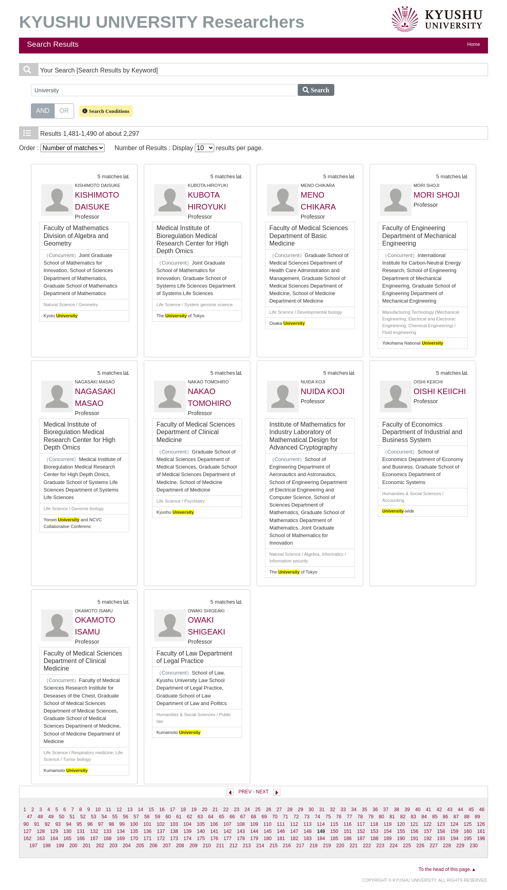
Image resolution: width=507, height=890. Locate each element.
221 (354, 845)
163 (41, 838)
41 (428, 809)
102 (161, 824)
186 (348, 838)
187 (361, 838)
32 (332, 809)
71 (285, 816)
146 (281, 831)
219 (327, 845)
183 (307, 838)
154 (388, 831)
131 (81, 831)
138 (174, 831)
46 (482, 809)
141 (214, 831)
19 (194, 809)
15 (151, 809)
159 (454, 831)
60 (168, 816)
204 (127, 845)
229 (460, 845)
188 (374, 838)
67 (243, 816)
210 (207, 845)
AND (43, 110)
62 (190, 816)
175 (201, 838)
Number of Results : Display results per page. (188, 148)
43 (450, 809)
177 (227, 838)
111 (281, 824)
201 (87, 845)
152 (361, 831)
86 (445, 816)
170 (134, 838)
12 (119, 809)
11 (108, 809)
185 (334, 838)
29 (300, 809)
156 (414, 831)
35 (364, 809)
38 (396, 809)
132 (94, 831)
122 (427, 824)
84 (424, 816)
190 (401, 838)
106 (214, 824)
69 (264, 816)
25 (258, 809)
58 (147, 816)
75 (328, 816)
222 (367, 845)
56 (125, 816)
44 (460, 809)
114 (321, 824)
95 (79, 824)
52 (83, 816)
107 (227, 824)
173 (174, 838)
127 (27, 831)
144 (254, 831)
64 (211, 816)
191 (414, 838)
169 (121, 838)
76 (339, 816)
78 (360, 816)
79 (371, 816)
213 (247, 845)
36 (375, 809)
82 (403, 816)
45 (471, 809)
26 (268, 809)
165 (67, 838)
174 (187, 838)
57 (136, 816)
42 (439, 809)
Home (473, 44)
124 (454, 824)
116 (347, 824)
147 (294, 831)
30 (311, 809)
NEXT (262, 792)
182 (294, 838)
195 (468, 838)
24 (247, 809)
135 (134, 831)
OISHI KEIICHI (440, 391)
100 (134, 824)
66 (232, 816)
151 (348, 831)
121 (414, 824)
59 (157, 816)
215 (273, 845)
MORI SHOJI (437, 195)
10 (98, 809)
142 (227, 831)
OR (64, 110)
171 (147, 838)
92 (47, 824)
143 (241, 831)
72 (296, 816)
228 (447, 845)
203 (113, 845)
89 (477, 816)
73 (307, 816)
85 (435, 816)
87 (456, 816)
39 (407, 809)
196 (481, 838)
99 (122, 824)
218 (313, 845)
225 (407, 845)
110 (267, 824)
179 (254, 838)
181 (281, 838)
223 (380, 845)
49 (51, 816)
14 (140, 809)
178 (241, 838)
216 (287, 845)
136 (147, 831)
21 (215, 809)
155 (401, 831)
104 (187, 824)
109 (254, 824)
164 (54, 838)
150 (334, 831)
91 (37, 824)
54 (104, 816)
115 (334, 824)
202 (100, 845)
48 (40, 816)
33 (343, 809)
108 (241, 824)
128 (41, 831)
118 (374, 824)
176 (214, 838)
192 (428, 838)
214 (260, 845)
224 (394, 845)
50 (62, 816)
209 (193, 845)
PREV (245, 792)
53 (93, 816)
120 (401, 824)
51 (72, 816)
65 (221, 816)
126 (481, 824)
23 (236, 809)
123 (441, 824)
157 (428, 831)
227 (434, 845)
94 (69, 824)
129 (54, 831)
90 (26, 824)
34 (354, 809)
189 (388, 838)
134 (121, 831)
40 (418, 809)
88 (467, 816)
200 (73, 845)
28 (290, 809)
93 (58, 824)
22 (226, 809)
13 (130, 809)
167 (94, 838)
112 (294, 824)
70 (275, 816)
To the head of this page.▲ (447, 869)
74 (317, 816)
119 (387, 824)
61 (179, 816)
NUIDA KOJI (323, 391)
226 (420, 845)
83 (413, 816)
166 (81, 838)
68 (253, 816)
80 (381, 816)
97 (100, 824)
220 (340, 845)
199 (60, 845)
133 (107, 831)
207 (167, 845)
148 (307, 831)
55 (115, 816)
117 (361, 824)
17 (172, 809)
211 (220, 845)
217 (300, 845)
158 (441, 831)
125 (467, 824)
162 (27, 838)
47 (29, 816)
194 (454, 838)
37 (386, 809)
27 (279, 809)
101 (147, 824)
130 (67, 831)
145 (267, 831)
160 (468, 831)
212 (233, 845)
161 (481, 831)
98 (111, 824)
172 (161, 838)
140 (201, 831)
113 (307, 824)
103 (174, 824)
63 (200, 816)
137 (161, 831)
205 (140, 845)
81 (392, 816)
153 (374, 831)
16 (162, 809)
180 (267, 838)
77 (350, 816)
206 (153, 845)
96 (90, 824)
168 (107, 838)
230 (474, 845)
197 (33, 845)
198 (47, 845)
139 (187, 831)
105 (201, 824)
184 (321, 838)
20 (205, 809)
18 (183, 809)
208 (180, 845)
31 (322, 809)
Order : (62, 148)
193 (441, 838)
